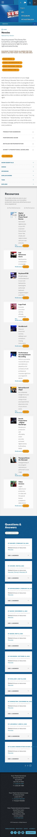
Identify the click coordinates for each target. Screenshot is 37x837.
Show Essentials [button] (7, 162)
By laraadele (12, 724)
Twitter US (19, 832)
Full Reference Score (22, 255)
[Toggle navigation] (2, 2)
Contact (26, 828)
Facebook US (15, 832)
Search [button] (30, 3)
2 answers (14, 736)
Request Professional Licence (11, 66)
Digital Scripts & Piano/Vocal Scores (22, 216)
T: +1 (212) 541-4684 (18, 784)
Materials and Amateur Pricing (11, 62)
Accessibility (32, 828)
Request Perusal (7, 59)
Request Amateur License (10, 70)
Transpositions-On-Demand (24, 459)
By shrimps (11, 543)
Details (26, 245)
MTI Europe (25, 16)
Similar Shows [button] (6, 175)
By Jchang (11, 566)
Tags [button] (3, 180)
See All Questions (11, 533)
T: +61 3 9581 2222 (18, 818)
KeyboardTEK (23, 273)
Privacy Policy (19, 828)
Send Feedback (31, 832)
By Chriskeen (12, 656)
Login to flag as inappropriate (20, 545)
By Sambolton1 (13, 701)
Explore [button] (4, 184)
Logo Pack (22, 304)
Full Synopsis (6, 156)
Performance (30, 208)
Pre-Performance (14, 208)
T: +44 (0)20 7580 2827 (18, 799)
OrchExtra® (22, 326)
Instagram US (22, 832)
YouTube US (11, 832)
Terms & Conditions (10, 828)
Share (5, 29)
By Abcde (11, 611)
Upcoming (5, 171)
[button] (25, 3)
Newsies (10, 550)
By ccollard (12, 679)
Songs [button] (3, 167)
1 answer (13, 555)
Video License (21, 483)
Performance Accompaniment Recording (24, 355)
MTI (22, 12)
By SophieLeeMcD (14, 588)
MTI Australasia (27, 19)
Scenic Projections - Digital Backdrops (22, 421)
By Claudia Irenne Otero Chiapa (19, 746)
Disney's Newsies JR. (20, 572)
